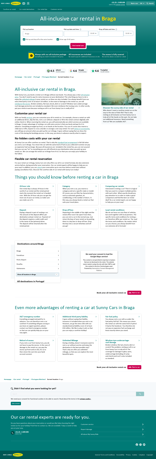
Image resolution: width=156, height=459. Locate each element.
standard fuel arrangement (67, 142)
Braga (38, 251)
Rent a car (134, 293)
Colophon (142, 455)
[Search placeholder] (140, 394)
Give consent (16, 403)
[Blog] (144, 444)
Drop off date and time (108, 29)
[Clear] (61, 34)
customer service (120, 4)
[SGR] (28, 3)
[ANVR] (23, 3)
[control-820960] (76, 34)
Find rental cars (78, 45)
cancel (39, 167)
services (29, 117)
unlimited (28, 99)
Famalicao (38, 255)
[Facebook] (137, 444)
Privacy (128, 455)
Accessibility (120, 455)
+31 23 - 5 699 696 (22, 432)
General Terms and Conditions (105, 455)
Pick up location (28, 29)
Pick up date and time (72, 29)
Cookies (134, 455)
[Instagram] (140, 444)
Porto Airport (38, 260)
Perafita (38, 264)
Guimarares (38, 268)
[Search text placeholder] (73, 394)
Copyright (149, 455)
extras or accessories (82, 129)
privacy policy (85, 399)
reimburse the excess (22, 104)
